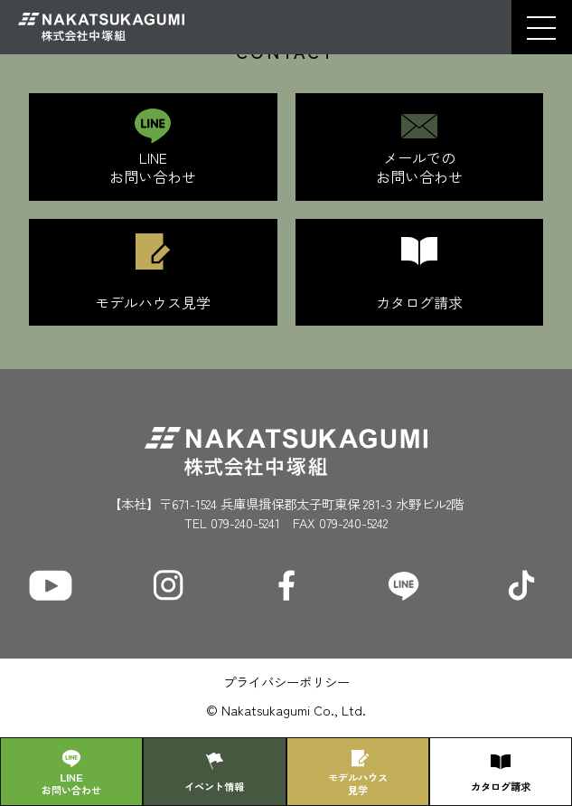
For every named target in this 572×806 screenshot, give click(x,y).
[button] (541, 27)
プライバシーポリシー (286, 681)
